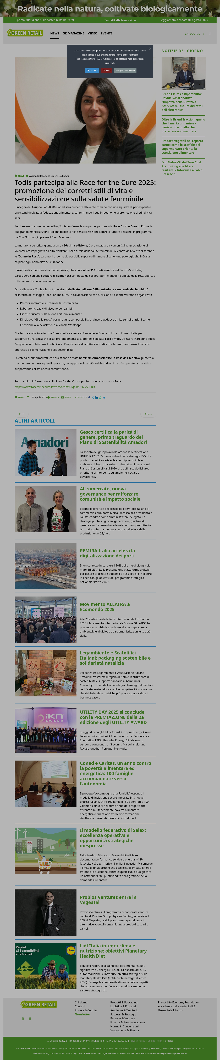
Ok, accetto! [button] (92, 70)
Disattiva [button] (107, 70)
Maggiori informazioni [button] (125, 70)
